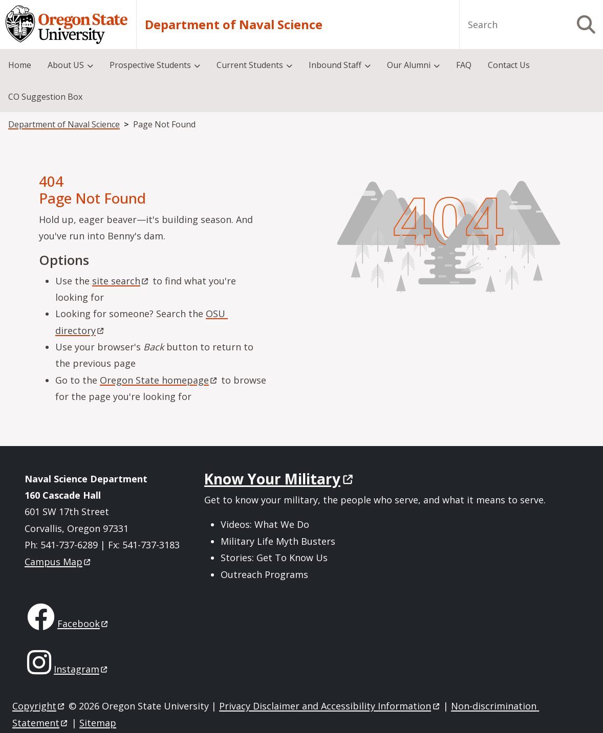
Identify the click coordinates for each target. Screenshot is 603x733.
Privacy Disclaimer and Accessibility (330, 706)
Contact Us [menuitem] (509, 65)
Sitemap (97, 723)
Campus (58, 562)
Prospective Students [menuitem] (150, 65)
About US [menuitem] (66, 65)
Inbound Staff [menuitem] (335, 65)
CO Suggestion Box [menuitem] (45, 96)
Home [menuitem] (19, 65)
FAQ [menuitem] (463, 65)
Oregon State (159, 380)
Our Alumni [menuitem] (408, 65)
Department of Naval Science (233, 24)
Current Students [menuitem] (250, 65)
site (121, 281)
